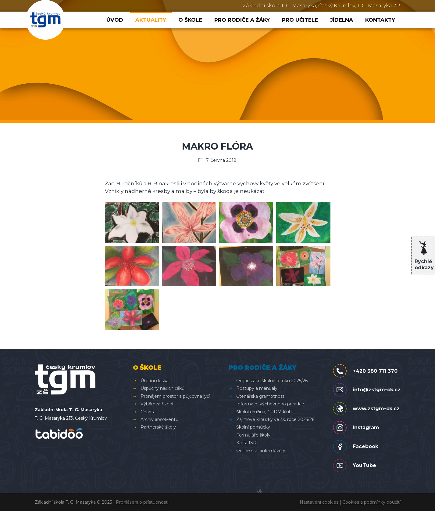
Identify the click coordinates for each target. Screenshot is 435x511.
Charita (148, 412)
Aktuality (150, 20)
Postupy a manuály (256, 388)
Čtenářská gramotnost (260, 396)
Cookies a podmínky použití (371, 502)
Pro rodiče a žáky (242, 20)
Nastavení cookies (319, 502)
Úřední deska (155, 380)
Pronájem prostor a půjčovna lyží (175, 396)
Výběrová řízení (157, 404)
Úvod (114, 20)
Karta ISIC (247, 442)
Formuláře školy (253, 435)
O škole (190, 20)
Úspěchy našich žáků (162, 388)
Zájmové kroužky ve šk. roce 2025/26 (275, 419)
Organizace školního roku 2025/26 (272, 380)
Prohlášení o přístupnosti (142, 502)
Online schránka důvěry (260, 450)
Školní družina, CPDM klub (264, 412)
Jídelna (341, 20)
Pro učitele (300, 20)
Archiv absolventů (159, 419)
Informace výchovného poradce (270, 404)
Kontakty (380, 20)
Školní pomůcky (253, 427)
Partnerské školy (158, 427)
